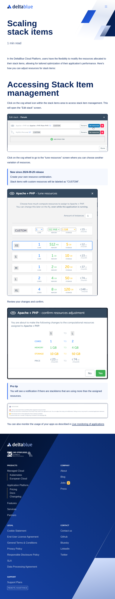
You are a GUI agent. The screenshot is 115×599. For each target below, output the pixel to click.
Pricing (13, 489)
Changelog (15, 496)
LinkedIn (65, 548)
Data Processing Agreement (22, 566)
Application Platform (17, 485)
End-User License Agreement (22, 536)
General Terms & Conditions (22, 542)
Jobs (65, 483)
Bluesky (64, 542)
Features (12, 503)
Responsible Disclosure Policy (23, 554)
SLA (9, 560)
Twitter (64, 554)
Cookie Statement (16, 530)
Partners (11, 515)
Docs (12, 493)
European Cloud (18, 478)
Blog (62, 477)
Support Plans (14, 582)
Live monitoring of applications (88, 424)
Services (11, 509)
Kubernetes (16, 475)
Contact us (66, 530)
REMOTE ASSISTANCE (17, 588)
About (63, 471)
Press (63, 489)
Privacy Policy (14, 548)
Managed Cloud (15, 471)
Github (64, 536)
